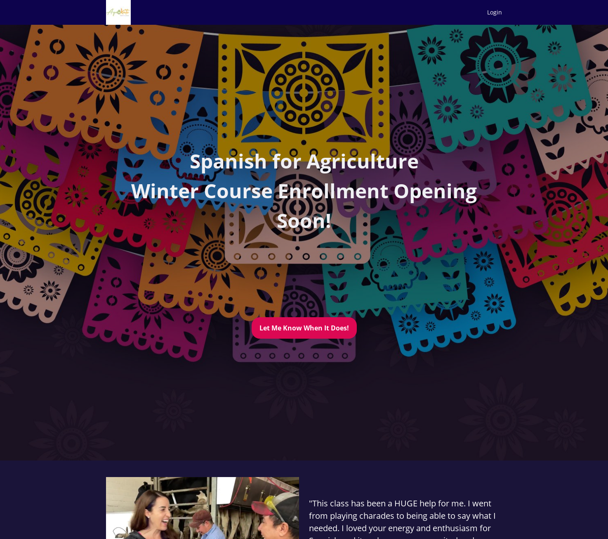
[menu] (491, 12)
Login (494, 12)
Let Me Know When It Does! (304, 327)
